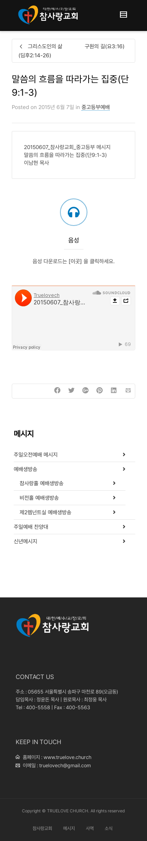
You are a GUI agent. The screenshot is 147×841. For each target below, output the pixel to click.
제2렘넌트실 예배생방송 (45, 512)
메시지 (69, 828)
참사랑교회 (42, 828)
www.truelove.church (67, 757)
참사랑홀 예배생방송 (42, 483)
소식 (109, 828)
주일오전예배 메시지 (36, 454)
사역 (90, 828)
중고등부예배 (96, 107)
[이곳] (75, 261)
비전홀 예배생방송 (39, 498)
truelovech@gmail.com (65, 765)
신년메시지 (25, 541)
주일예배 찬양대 (31, 527)
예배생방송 (25, 469)
